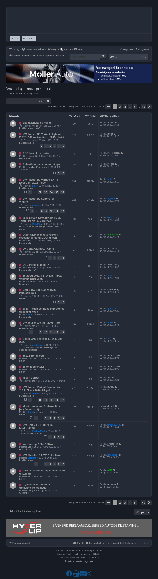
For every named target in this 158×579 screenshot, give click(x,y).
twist (34, 140)
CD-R (35, 252)
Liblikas (32, 458)
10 (51, 210)
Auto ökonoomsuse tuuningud (42, 164)
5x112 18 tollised (33, 355)
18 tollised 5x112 (33, 366)
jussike (112, 308)
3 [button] (125, 107)
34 (51, 192)
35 (57, 192)
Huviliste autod (26, 142)
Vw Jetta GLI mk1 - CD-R (38, 248)
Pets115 (36, 224)
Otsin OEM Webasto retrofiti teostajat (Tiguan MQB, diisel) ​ (38, 236)
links (110, 322)
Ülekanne (24, 284)
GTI (110, 470)
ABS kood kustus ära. (36, 153)
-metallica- (113, 444)
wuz (110, 338)
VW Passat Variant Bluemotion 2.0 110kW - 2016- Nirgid (40, 389)
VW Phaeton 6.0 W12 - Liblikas (42, 455)
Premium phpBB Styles (90, 554)
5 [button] (135, 107)
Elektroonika (25, 158)
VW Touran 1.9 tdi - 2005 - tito (41, 322)
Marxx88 (32, 267)
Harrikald (32, 156)
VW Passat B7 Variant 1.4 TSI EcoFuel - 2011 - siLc (39, 181)
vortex (111, 164)
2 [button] (120, 107)
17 (62, 399)
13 (62, 332)
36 (62, 192)
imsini (31, 281)
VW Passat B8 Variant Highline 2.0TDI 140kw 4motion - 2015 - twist (41, 136)
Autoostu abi (25, 449)
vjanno (35, 205)
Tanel (31, 412)
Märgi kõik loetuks (57, 106)
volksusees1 (114, 153)
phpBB (67, 550)
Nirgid (35, 393)
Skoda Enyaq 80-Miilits (37, 122)
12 (62, 210)
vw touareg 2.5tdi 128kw (38, 444)
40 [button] (143, 107)
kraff (30, 314)
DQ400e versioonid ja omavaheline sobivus (34, 486)
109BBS (36, 296)
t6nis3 (111, 122)
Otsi (144, 57)
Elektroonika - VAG (28, 270)
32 (40, 192)
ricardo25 (32, 358)
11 (57, 210)
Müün (22, 361)
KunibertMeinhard (36, 167)
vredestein (37, 345)
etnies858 (113, 234)
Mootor (22, 298)
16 (57, 399)
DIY (29, 169)
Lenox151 (33, 447)
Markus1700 (38, 431)
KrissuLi (32, 476)
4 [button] (130, 107)
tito (33, 326)
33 (45, 192)
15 (51, 399)
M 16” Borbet (31, 377)
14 (45, 399)
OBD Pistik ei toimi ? (36, 264)
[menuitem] (29, 49)
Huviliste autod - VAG (29, 128)
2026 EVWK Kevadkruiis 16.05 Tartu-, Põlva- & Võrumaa (40, 219)
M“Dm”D (32, 240)
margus (31, 490)
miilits (35, 126)
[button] (108, 106)
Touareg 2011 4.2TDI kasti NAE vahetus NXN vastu (40, 277)
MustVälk (113, 455)
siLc (34, 186)
